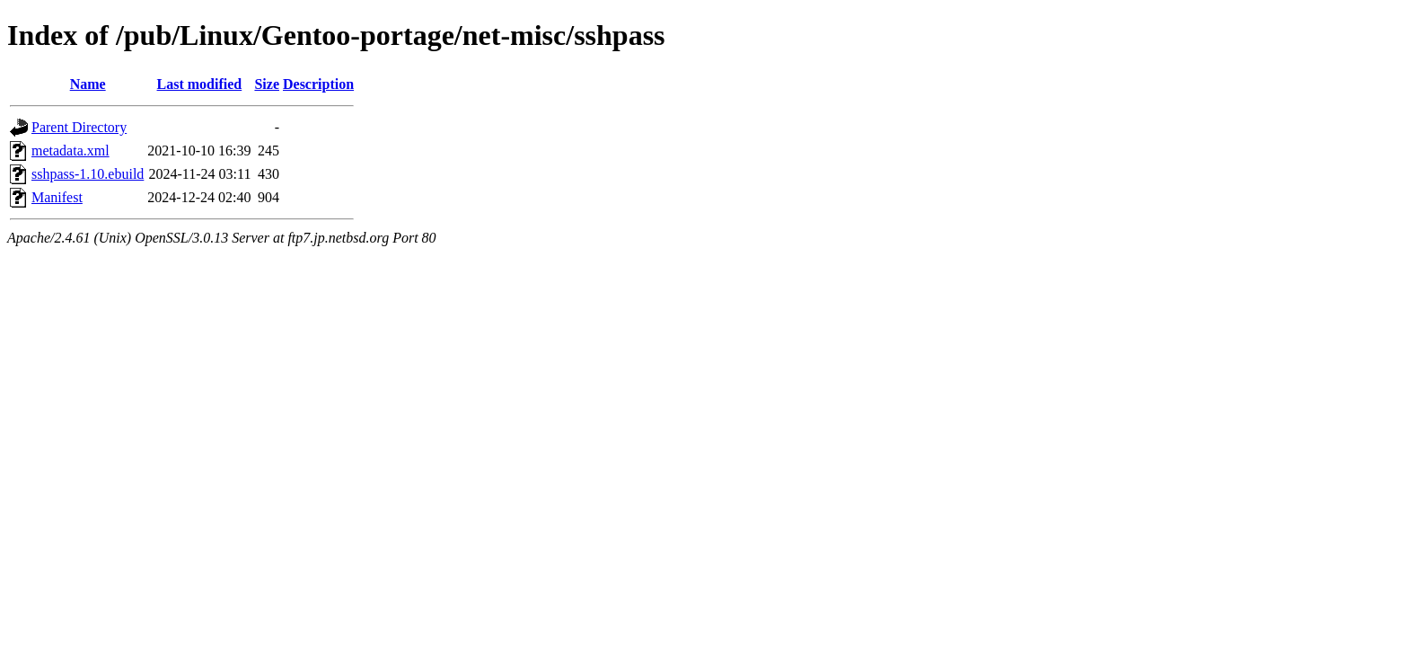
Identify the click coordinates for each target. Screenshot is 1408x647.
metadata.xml (70, 150)
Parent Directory (79, 127)
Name (88, 84)
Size (266, 84)
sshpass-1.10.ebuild (87, 174)
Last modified (199, 84)
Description (318, 84)
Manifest (57, 197)
